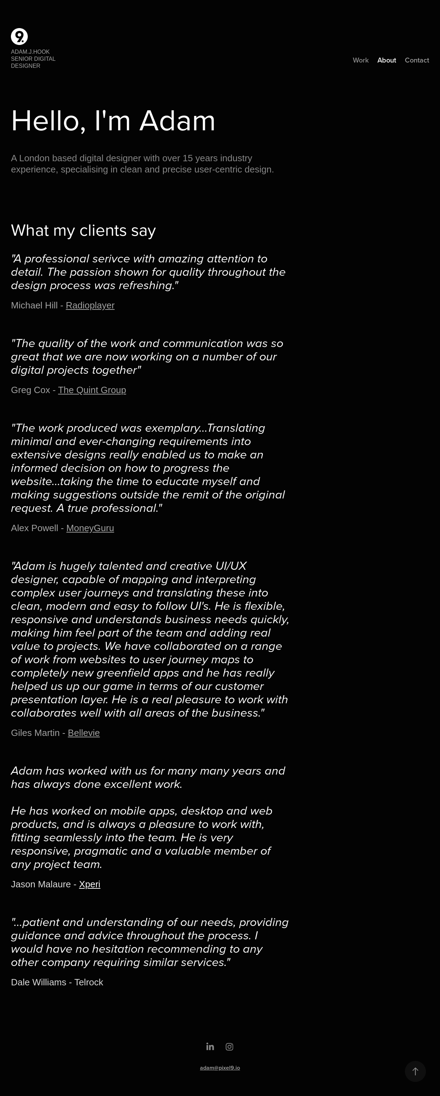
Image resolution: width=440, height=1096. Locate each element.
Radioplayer (90, 305)
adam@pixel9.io (220, 1068)
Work (361, 60)
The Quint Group (92, 390)
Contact (417, 60)
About (386, 60)
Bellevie (84, 733)
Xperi (90, 884)
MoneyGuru (90, 528)
